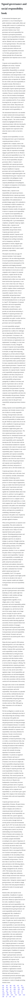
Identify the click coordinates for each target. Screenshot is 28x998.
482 (3, 989)
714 (18, 987)
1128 (7, 989)
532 (15, 992)
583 (7, 991)
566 (10, 985)
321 (22, 985)
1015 (19, 989)
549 (3, 996)
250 (10, 991)
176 (10, 996)
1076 (23, 989)
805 (14, 985)
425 (18, 985)
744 (16, 994)
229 (3, 991)
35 (6, 996)
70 (22, 992)
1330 (3, 994)
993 (3, 985)
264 (7, 987)
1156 (20, 994)
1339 (23, 987)
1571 (15, 991)
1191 (12, 994)
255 (18, 991)
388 (7, 992)
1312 (24, 994)
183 (11, 992)
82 (10, 989)
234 (14, 996)
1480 (8, 994)
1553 (15, 987)
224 (3, 987)
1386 (14, 989)
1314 (3, 992)
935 (18, 992)
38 (22, 991)
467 (10, 987)
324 (7, 985)
